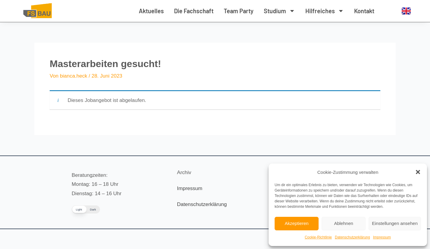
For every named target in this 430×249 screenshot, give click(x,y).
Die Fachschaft (193, 10)
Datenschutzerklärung (352, 237)
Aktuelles (151, 10)
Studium (279, 11)
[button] (418, 172)
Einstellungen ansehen (395, 223)
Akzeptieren (296, 223)
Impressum (382, 237)
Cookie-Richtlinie (318, 237)
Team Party (239, 10)
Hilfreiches (324, 11)
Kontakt (364, 10)
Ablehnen (343, 223)
